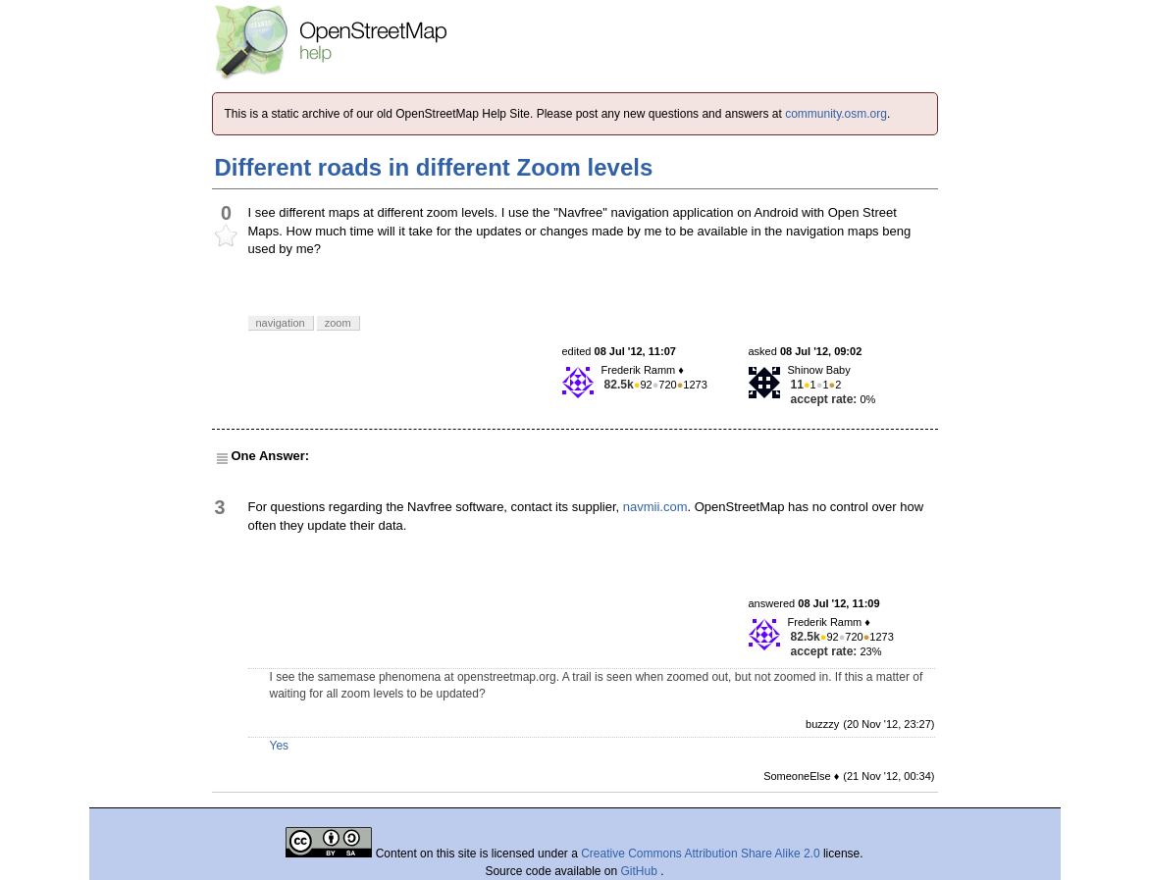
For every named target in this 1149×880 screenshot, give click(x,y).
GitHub (641, 871)
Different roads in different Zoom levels (434, 167)
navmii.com (655, 506)
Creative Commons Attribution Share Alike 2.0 (700, 853)
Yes (279, 745)
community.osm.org (836, 114)
